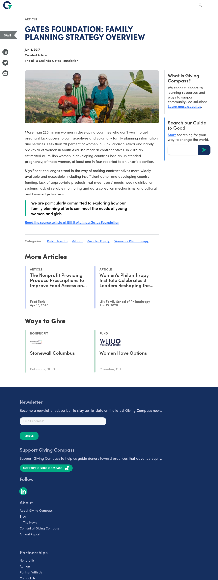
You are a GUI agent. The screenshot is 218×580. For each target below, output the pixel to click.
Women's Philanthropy (131, 241)
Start (172, 134)
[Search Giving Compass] (200, 5)
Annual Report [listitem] (30, 534)
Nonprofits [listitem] (27, 560)
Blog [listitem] (23, 516)
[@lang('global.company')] (7, 5)
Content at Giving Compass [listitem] (39, 528)
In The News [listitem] (28, 522)
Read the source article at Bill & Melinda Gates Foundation (72, 222)
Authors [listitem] (25, 566)
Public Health (57, 241)
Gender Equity (98, 241)
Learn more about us (184, 106)
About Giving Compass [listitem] (36, 510)
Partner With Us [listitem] (31, 572)
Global (77, 241)
